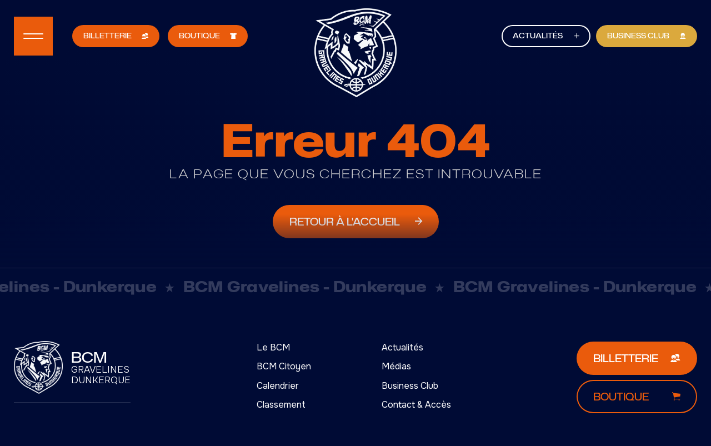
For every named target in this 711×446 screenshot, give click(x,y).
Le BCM (273, 347)
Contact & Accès (416, 404)
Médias (396, 366)
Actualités (402, 347)
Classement (281, 404)
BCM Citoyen (284, 366)
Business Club (410, 386)
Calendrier (278, 386)
